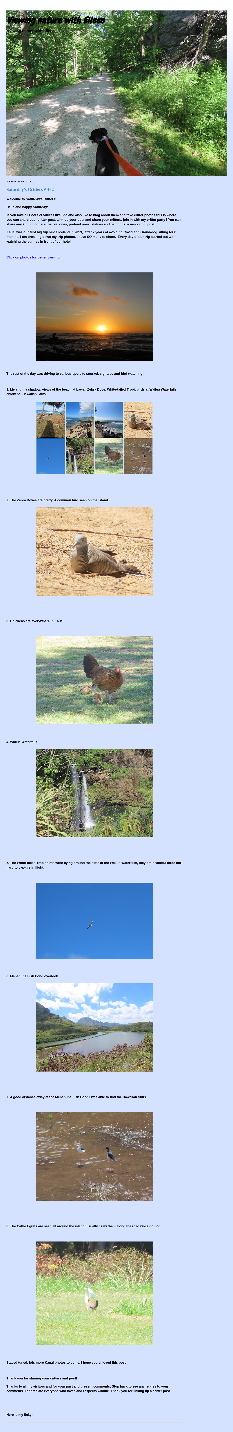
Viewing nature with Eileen (55, 20)
